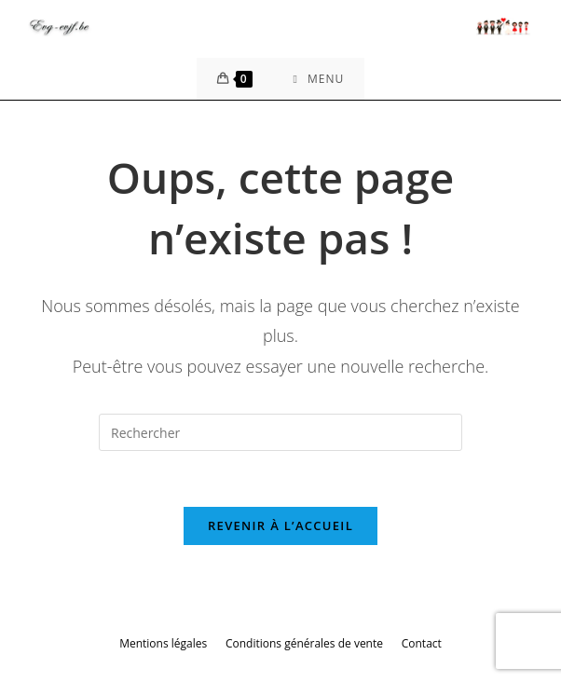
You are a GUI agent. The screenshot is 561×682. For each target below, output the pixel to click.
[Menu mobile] (319, 79)
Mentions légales (163, 643)
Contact (422, 643)
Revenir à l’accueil (280, 525)
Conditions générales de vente (304, 643)
